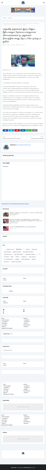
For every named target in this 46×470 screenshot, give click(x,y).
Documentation (26, 390)
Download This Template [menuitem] (7, 328)
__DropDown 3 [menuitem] (26, 321)
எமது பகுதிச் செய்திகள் (30, 254)
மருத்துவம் (17, 259)
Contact (4, 279)
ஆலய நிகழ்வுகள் (7, 251)
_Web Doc (5, 392)
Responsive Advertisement (23, 406)
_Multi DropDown (7, 386)
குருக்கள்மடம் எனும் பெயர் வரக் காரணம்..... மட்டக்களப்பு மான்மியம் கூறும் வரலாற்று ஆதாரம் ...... (26, 213)
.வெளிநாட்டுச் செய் (10, 249)
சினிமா (12, 256)
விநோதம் (34, 259)
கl (39, 254)
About (24, 278)
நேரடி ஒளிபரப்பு (32, 256)
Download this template (8, 394)
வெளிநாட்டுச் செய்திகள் (16, 261)
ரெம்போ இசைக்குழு (25, 259)
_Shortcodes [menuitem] (4, 323)
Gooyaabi (33, 467)
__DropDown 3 (26, 387)
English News (18, 249)
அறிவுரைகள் (34, 249)
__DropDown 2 (6, 387)
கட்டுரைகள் (6, 256)
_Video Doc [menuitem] (25, 326)
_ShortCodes (6, 389)
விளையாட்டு (6, 261)
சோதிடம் (17, 256)
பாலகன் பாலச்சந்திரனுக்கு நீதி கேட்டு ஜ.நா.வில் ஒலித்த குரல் (23, 226)
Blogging (21, 467)
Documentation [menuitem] (26, 325)
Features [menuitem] (25, 318)
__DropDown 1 (26, 386)
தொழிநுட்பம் (24, 256)
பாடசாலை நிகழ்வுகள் (8, 259)
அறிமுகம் (28, 249)
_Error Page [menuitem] (4, 325)
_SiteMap (25, 389)
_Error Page (5, 390)
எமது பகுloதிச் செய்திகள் (28, 251)
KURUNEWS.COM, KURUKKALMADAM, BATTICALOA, (15, 204)
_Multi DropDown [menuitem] (5, 320)
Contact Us (5, 302)
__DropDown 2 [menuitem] (5, 321)
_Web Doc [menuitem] (4, 326)
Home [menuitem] (3, 318)
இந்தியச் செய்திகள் (17, 251)
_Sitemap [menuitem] (25, 323)
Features (25, 384)
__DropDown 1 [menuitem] (26, 320)
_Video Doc (25, 392)
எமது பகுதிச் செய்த (8, 254)
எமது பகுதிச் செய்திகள (18, 254)
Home (4, 23)
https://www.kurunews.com (10, 44)
